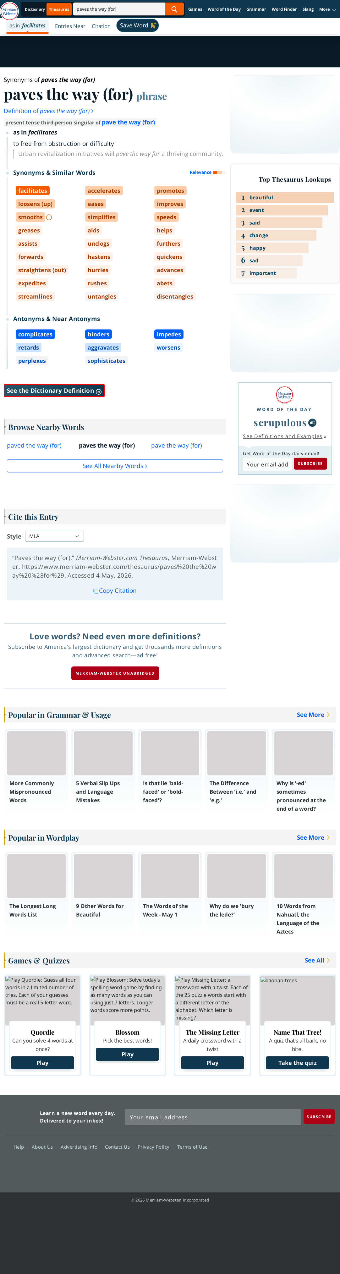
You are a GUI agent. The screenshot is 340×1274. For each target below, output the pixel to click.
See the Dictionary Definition (54, 390)
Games (195, 9)
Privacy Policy (155, 1146)
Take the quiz (297, 1062)
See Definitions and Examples (282, 436)
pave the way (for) (128, 122)
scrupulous (280, 422)
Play (42, 1062)
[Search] (128, 9)
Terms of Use (192, 1146)
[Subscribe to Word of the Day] (267, 464)
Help (21, 1146)
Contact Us (119, 1146)
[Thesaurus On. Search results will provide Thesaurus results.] (47, 9)
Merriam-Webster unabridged (115, 673)
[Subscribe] (319, 1116)
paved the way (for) (34, 445)
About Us (44, 1146)
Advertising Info (81, 1146)
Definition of (49, 111)
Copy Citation (115, 590)
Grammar (256, 9)
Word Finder (284, 9)
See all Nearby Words (113, 466)
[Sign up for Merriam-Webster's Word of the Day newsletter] (213, 1117)
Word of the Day (224, 9)
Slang (308, 9)
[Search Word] (174, 9)
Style (14, 536)
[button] (328, 9)
